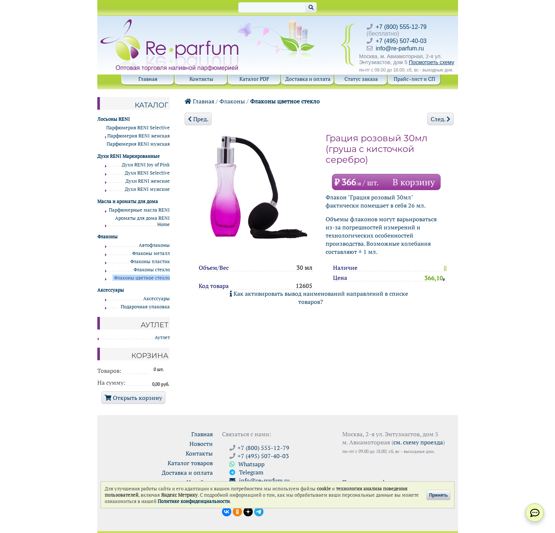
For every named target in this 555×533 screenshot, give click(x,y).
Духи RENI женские (147, 181)
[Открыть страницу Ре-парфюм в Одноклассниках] (237, 511)
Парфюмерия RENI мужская (138, 144)
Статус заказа (361, 78)
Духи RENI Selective (147, 173)
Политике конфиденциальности (194, 501)
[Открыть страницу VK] (226, 511)
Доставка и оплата (307, 78)
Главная (147, 78)
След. (440, 119)
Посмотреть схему (431, 62)
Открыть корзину (133, 398)
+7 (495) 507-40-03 (401, 41)
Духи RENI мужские (147, 189)
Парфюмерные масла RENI (139, 210)
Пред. (198, 119)
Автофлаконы (154, 245)
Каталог (151, 104)
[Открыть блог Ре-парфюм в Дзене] (248, 511)
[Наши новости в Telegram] (258, 511)
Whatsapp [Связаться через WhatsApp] (247, 464)
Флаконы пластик (150, 261)
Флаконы (232, 101)
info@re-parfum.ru (400, 48)
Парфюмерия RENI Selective (138, 128)
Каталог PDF (254, 78)
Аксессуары (156, 298)
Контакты (201, 78)
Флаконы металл (151, 253)
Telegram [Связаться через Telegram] (246, 472)
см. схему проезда (418, 442)
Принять (438, 494)
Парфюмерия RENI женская (138, 136)
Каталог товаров (190, 463)
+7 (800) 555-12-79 (401, 27)
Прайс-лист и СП (414, 78)
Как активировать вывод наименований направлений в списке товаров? (319, 297)
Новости (201, 444)
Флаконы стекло (152, 269)
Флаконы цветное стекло (285, 101)
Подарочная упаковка (145, 307)
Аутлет (162, 337)
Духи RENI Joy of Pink (146, 165)
